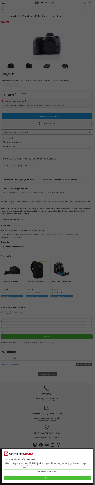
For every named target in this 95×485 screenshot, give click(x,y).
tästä (24, 467)
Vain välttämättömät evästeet (47, 472)
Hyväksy (47, 478)
